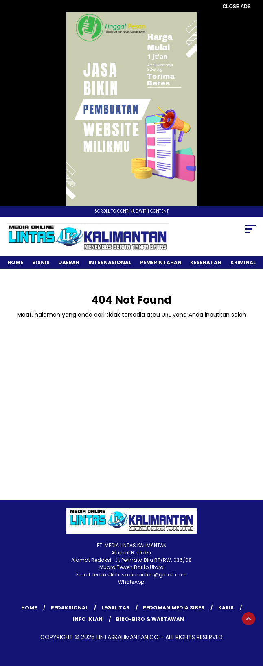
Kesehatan (205, 262)
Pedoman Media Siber (173, 607)
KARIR (226, 607)
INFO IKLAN (88, 619)
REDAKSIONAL (69, 607)
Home (15, 262)
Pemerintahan (161, 262)
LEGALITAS (115, 607)
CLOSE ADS (236, 6)
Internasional (109, 262)
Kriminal (243, 262)
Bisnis (41, 262)
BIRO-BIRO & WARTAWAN (150, 619)
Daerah (68, 262)
